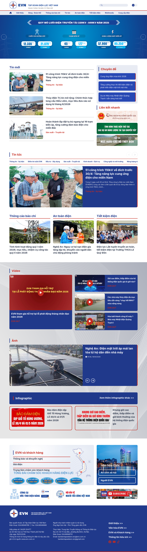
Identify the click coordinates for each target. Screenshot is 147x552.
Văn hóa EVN (110, 465)
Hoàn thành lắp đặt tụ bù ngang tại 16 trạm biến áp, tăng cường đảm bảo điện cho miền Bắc (69, 124)
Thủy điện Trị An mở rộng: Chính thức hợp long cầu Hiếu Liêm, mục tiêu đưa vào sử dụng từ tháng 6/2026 (69, 101)
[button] (143, 37)
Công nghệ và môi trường (113, 161)
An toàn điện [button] (80, 13)
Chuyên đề (108, 69)
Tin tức (17, 154)
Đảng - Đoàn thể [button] (34, 13)
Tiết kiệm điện (107, 216)
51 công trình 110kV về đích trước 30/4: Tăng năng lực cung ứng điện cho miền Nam (67, 77)
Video (16, 271)
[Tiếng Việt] (33, 5)
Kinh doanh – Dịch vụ (91, 161)
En (136, 5)
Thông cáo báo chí (53, 13)
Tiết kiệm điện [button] (94, 13)
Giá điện (17, 464)
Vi (133, 5)
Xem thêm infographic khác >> (116, 397)
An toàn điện (62, 216)
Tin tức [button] (67, 13)
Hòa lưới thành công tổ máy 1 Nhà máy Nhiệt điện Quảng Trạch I (120, 319)
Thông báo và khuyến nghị (28, 458)
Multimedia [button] (109, 13)
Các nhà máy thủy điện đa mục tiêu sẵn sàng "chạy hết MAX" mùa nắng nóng (121, 300)
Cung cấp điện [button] (124, 13)
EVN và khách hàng (29, 452)
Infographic (24, 398)
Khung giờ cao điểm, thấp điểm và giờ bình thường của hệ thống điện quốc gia (124, 417)
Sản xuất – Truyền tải (55, 132)
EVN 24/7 (15, 321)
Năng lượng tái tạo (134, 161)
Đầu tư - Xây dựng (53, 161)
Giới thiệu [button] (20, 13)
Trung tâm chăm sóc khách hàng (31, 470)
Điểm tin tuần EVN (35, 161)
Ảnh (15, 340)
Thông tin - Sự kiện (54, 85)
